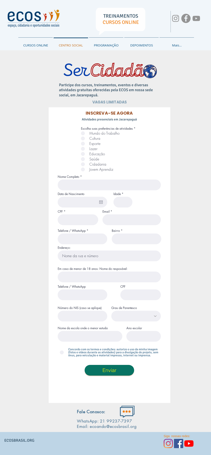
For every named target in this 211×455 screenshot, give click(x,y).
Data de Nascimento (71, 193)
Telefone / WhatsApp (72, 230)
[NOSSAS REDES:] (175, 18)
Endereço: (64, 247)
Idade (117, 193)
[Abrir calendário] (101, 202)
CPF (60, 211)
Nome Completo (68, 176)
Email (106, 211)
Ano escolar (134, 328)
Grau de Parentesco (124, 307)
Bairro (116, 230)
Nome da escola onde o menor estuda (83, 328)
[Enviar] (109, 370)
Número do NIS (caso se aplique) (80, 307)
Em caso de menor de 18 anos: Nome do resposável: (92, 268)
